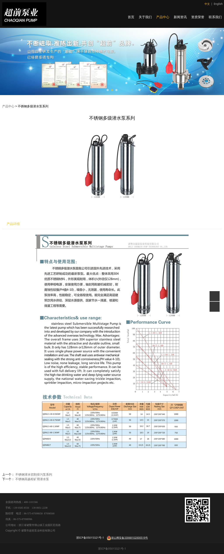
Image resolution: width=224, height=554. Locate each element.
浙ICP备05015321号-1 (112, 548)
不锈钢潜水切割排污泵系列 (33, 474)
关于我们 (145, 17)
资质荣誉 (197, 17)
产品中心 (162, 17)
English (218, 4)
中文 (207, 4)
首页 (131, 17)
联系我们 (215, 17)
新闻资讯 (180, 17)
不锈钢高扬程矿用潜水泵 (32, 479)
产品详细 (13, 223)
